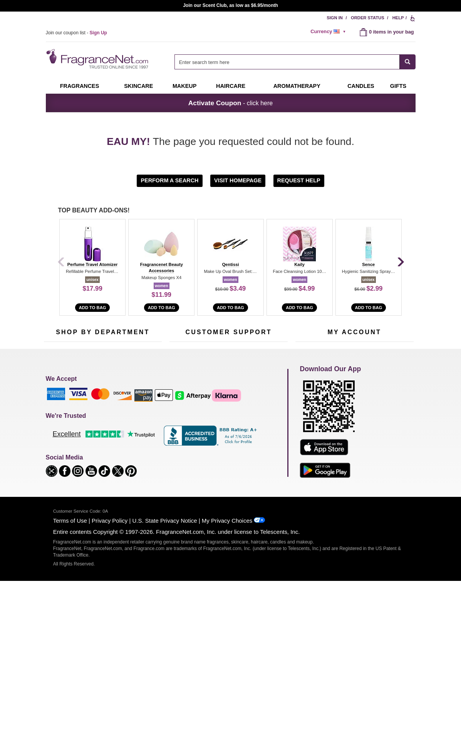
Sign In (335, 17)
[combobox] (294, 61)
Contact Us (181, 423)
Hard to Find (139, 470)
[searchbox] (286, 61)
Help (398, 17)
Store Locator (226, 473)
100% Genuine (228, 461)
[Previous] (61, 262)
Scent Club (98, 482)
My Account (308, 411)
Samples (96, 423)
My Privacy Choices (227, 676)
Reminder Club (354, 423)
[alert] (329, 31)
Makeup (184, 86)
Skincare (138, 86)
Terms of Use (70, 676)
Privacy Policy (109, 676)
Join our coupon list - (76, 32)
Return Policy (226, 411)
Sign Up (368, 360)
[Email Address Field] (134, 359)
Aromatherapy (101, 446)
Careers (261, 461)
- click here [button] (230, 103)
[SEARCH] (408, 61)
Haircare (230, 86)
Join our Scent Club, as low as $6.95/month (230, 5)
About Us (179, 434)
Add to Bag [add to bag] (92, 307)
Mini (130, 458)
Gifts (398, 86)
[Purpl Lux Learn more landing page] (354, 446)
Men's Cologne (60, 441)
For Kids (135, 411)
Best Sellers (99, 458)
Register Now (310, 423)
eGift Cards (181, 446)
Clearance (97, 470)
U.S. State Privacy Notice (164, 676)
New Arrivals (140, 446)
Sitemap (261, 429)
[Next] (400, 262)
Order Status (367, 17)
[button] (170, 180)
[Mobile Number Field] (272, 359)
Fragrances (79, 86)
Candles (135, 434)
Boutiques (55, 465)
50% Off (95, 411)
